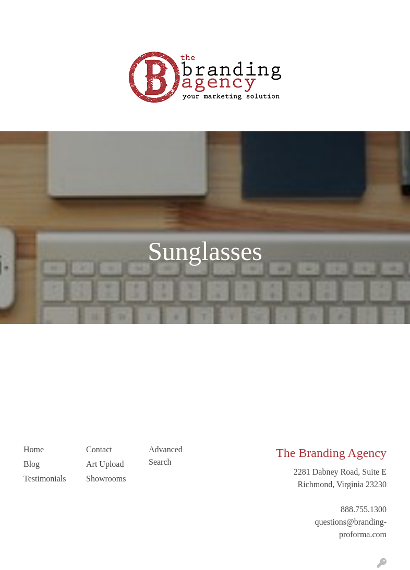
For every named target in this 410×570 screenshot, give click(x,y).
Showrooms (106, 478)
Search (339, 11)
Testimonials (154, 11)
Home (20, 11)
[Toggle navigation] (16, 120)
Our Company (61, 11)
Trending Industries (158, 34)
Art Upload (28, 34)
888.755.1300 (364, 509)
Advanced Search (166, 455)
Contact (68, 34)
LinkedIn (103, 34)
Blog (118, 11)
